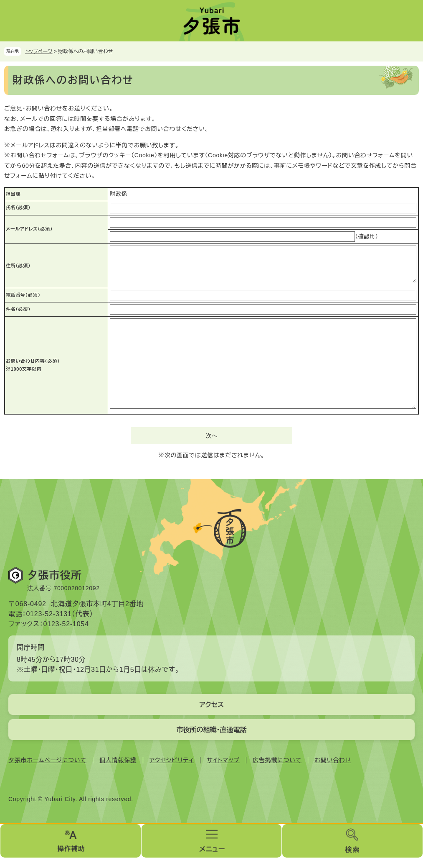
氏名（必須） (18, 207)
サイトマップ (223, 760)
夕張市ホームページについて (47, 760)
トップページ (39, 51)
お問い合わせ (332, 760)
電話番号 (23, 294)
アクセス (211, 704)
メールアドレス (29, 228)
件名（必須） (18, 309)
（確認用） (366, 236)
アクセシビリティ (171, 760)
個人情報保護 (118, 760)
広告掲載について (277, 760)
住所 (18, 265)
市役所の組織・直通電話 (212, 729)
